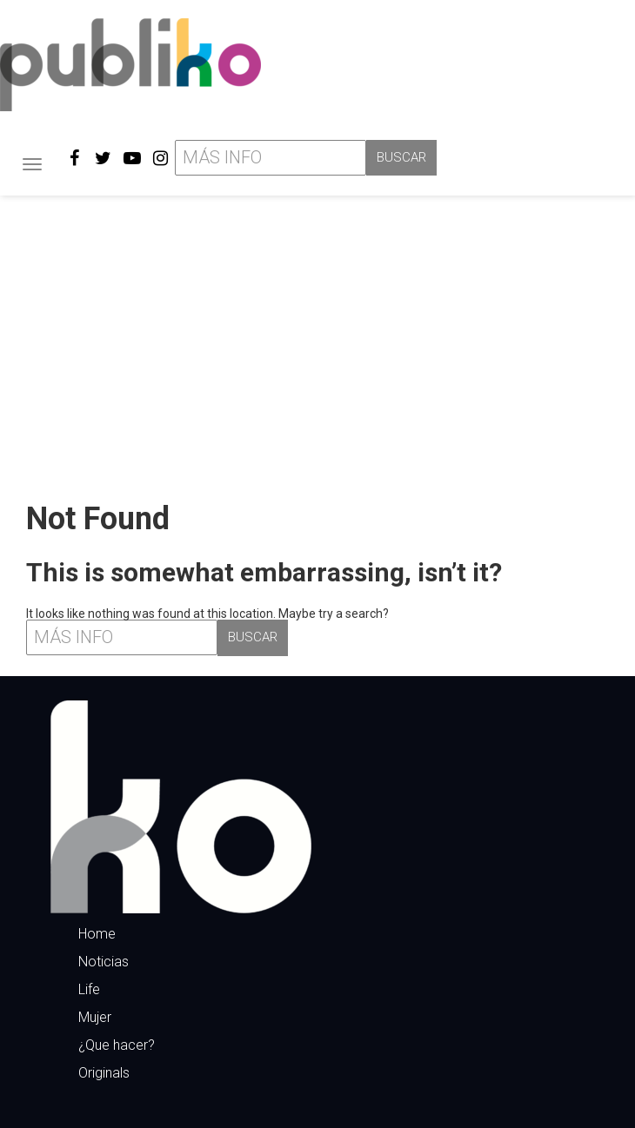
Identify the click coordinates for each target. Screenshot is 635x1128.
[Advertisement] (317, 341)
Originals (104, 1073)
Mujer (94, 1017)
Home (97, 934)
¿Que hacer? (116, 1045)
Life (89, 989)
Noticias (103, 961)
